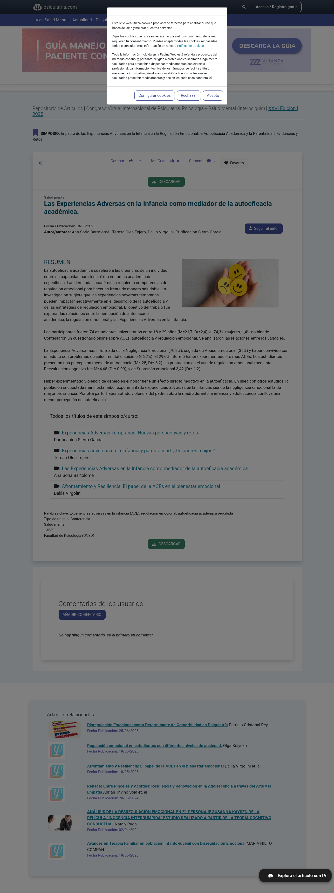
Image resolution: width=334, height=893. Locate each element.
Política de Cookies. (191, 46)
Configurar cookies (154, 95)
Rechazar (189, 95)
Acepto (213, 95)
